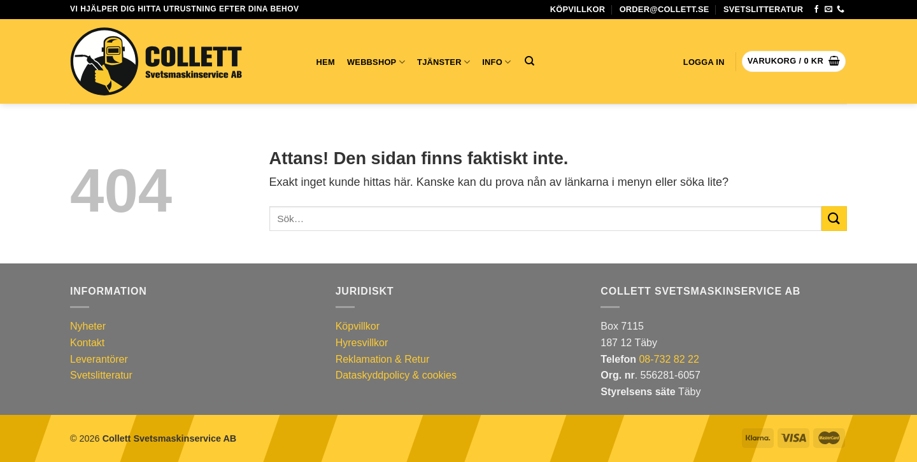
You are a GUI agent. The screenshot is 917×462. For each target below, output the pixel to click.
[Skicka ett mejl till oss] (828, 9)
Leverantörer (99, 359)
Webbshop (376, 62)
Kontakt (87, 342)
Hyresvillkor (362, 342)
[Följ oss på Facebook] (816, 9)
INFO (496, 62)
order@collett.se (664, 9)
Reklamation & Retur (383, 359)
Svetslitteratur (763, 9)
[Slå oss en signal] (840, 9)
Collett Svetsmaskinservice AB (170, 438)
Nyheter (88, 326)
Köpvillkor (577, 9)
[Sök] (529, 61)
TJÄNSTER (443, 62)
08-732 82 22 (669, 359)
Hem (325, 62)
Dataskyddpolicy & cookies (396, 375)
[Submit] (834, 218)
